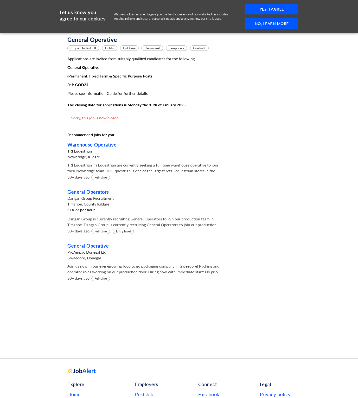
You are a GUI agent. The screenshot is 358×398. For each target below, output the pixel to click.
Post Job (144, 394)
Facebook (208, 394)
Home (74, 394)
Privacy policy (275, 394)
